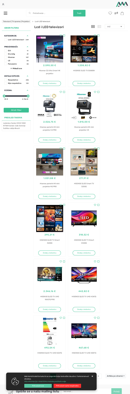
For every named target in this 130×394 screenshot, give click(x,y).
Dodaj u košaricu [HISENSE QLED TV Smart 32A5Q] (48, 191)
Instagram (67, 282)
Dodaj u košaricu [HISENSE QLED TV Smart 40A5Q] (81, 191)
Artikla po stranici (115, 256)
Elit (18, 51)
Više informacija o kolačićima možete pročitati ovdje (45, 381)
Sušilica (6, 128)
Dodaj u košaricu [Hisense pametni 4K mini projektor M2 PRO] (81, 136)
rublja (12, 128)
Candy (13, 123)
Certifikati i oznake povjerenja (77, 310)
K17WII (5, 126)
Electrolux (71, 333)
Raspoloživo (18, 80)
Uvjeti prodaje (40, 295)
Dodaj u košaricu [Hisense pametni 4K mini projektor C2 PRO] (113, 81)
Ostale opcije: (12, 76)
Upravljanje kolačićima (43, 314)
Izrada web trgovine (121, 390)
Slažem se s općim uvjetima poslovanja (81, 277)
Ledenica (7, 123)
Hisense (18, 57)
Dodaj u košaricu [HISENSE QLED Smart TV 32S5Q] (113, 136)
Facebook (42, 282)
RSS (90, 282)
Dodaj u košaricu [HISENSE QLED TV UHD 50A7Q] (81, 246)
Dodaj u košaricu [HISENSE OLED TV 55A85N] (81, 81)
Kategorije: (10, 36)
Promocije (69, 307)
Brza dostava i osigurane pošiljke (47, 307)
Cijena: (8, 90)
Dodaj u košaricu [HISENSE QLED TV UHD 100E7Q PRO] (113, 191)
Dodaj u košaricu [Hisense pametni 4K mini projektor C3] (48, 136)
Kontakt (37, 299)
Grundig (18, 54)
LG (18, 61)
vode (17, 126)
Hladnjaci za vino (74, 367)
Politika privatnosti (72, 299)
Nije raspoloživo (18, 83)
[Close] (38, 386)
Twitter (54, 282)
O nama (68, 295)
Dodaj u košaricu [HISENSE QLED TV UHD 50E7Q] (113, 246)
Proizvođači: (11, 47)
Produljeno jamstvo (72, 303)
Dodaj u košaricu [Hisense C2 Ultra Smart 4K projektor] (48, 81)
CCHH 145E (21, 123)
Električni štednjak (74, 329)
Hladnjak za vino (73, 349)
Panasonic (18, 64)
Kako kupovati (40, 303)
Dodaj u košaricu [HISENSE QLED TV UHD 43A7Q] (48, 246)
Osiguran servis (40, 310)
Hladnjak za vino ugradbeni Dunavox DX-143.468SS (78, 343)
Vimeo (79, 282)
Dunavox (70, 358)
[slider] (4, 96)
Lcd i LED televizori (18, 40)
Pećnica (70, 371)
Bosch (17, 128)
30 (86, 256)
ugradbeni (71, 354)
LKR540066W (72, 337)
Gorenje (22, 126)
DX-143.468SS (73, 362)
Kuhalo (11, 126)
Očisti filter (16, 110)
